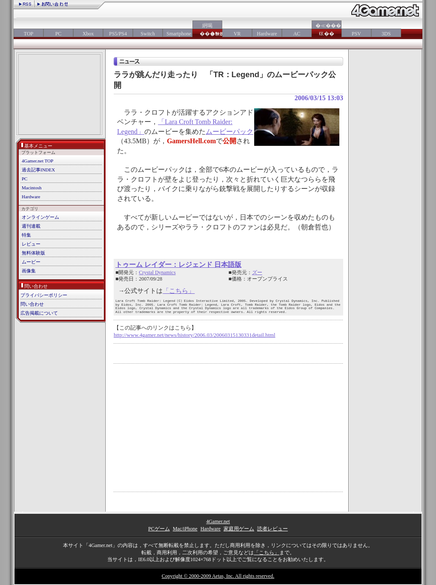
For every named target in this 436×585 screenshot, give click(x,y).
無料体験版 (33, 252)
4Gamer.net (218, 521)
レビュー (31, 243)
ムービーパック (229, 131)
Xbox (88, 34)
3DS (386, 34)
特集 (26, 234)
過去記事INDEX (38, 169)
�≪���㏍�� (327, 30)
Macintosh (31, 187)
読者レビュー (272, 529)
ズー (257, 272)
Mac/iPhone (185, 529)
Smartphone (177, 34)
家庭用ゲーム (239, 529)
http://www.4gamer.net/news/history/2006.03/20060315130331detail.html (194, 335)
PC (58, 34)
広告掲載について (39, 313)
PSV (356, 34)
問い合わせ (32, 304)
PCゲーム (159, 529)
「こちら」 (179, 290)
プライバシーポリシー (43, 295)
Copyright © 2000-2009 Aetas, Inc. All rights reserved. (218, 576)
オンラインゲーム (40, 217)
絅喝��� (207, 30)
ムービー (31, 261)
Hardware (267, 34)
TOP (28, 34)
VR (237, 34)
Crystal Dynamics (157, 272)
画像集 (29, 270)
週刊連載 (31, 226)
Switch (148, 34)
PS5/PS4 (118, 34)
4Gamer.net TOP (37, 160)
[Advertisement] (59, 95)
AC (297, 34)
